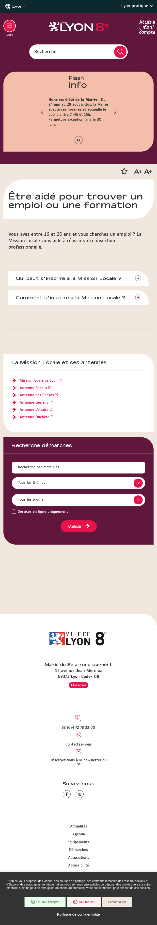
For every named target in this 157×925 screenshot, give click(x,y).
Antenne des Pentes (37, 395)
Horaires (78, 685)
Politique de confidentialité (78, 914)
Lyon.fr (20, 6)
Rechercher (46, 51)
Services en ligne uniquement (43, 511)
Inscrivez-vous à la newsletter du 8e (78, 762)
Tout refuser (83, 902)
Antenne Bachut (33, 388)
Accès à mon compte (146, 26)
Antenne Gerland (34, 402)
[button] (42, 112)
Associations (78, 858)
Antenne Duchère (34, 417)
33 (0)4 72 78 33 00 (78, 727)
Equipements (78, 842)
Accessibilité (78, 865)
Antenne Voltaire (34, 410)
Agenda (78, 834)
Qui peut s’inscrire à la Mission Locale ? (69, 278)
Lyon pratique (137, 6)
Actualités (78, 826)
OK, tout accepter (45, 902)
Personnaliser (117, 902)
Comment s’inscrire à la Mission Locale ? (71, 297)
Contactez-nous (78, 744)
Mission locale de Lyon (39, 380)
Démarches (78, 850)
